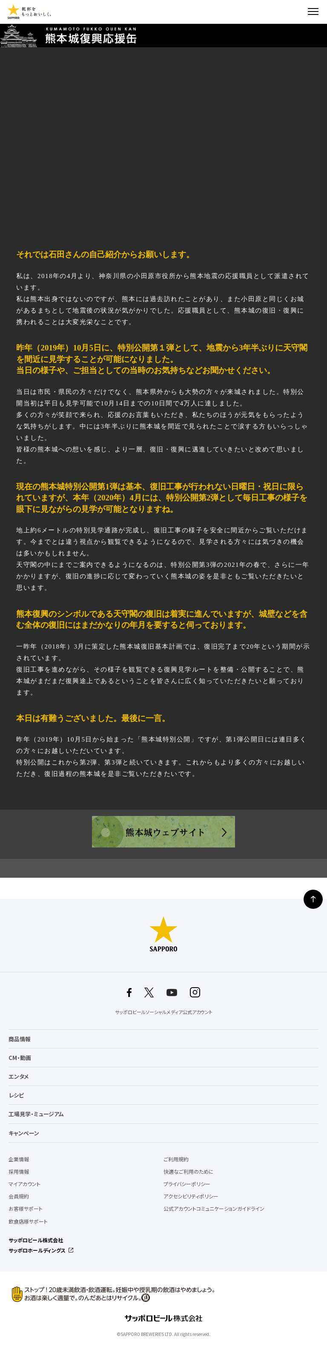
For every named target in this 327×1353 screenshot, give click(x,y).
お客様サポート (26, 1208)
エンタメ (19, 1076)
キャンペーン (24, 1133)
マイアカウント (24, 1184)
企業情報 (19, 1159)
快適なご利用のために (189, 1171)
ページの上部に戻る (313, 899)
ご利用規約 (176, 1159)
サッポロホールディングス (37, 1250)
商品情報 (20, 1039)
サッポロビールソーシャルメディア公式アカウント (163, 1012)
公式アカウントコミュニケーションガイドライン (214, 1208)
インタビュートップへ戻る (163, 868)
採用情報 (19, 1171)
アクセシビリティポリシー (191, 1196)
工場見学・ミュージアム (36, 1114)
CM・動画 (20, 1058)
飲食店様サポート (28, 1221)
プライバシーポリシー (187, 1184)
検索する (298, 11)
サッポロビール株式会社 (36, 1240)
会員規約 (19, 1196)
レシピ (16, 1095)
